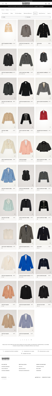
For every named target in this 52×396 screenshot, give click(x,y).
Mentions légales (22, 368)
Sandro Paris (38, 370)
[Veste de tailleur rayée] (26, 323)
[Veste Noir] (43, 33)
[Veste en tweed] (8, 120)
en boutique (41, 6)
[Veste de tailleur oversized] (8, 178)
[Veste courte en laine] (43, 265)
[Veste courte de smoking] (43, 91)
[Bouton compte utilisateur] (46, 4)
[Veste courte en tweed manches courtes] (43, 149)
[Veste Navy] (43, 236)
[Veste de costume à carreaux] (8, 91)
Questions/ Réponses (5, 366)
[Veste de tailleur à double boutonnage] (26, 91)
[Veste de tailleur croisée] (26, 294)
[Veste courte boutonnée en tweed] (8, 149)
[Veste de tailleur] (26, 149)
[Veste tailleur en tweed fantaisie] (8, 33)
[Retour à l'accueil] (26, 4)
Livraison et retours (40, 366)
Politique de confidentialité (24, 370)
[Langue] (6, 377)
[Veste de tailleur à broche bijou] (26, 236)
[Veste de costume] (8, 207)
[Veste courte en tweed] (26, 62)
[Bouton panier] (49, 4)
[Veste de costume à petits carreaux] (26, 33)
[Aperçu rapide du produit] (15, 40)
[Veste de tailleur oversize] (8, 62)
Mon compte (38, 368)
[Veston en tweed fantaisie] (8, 236)
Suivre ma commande (5, 370)
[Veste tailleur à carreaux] (43, 62)
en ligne (36, 6)
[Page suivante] (31, 340)
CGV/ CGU (20, 366)
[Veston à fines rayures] (26, 178)
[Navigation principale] (3, 4)
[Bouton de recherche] (6, 4)
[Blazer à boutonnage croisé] (43, 120)
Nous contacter (5, 368)
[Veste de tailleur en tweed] (8, 265)
